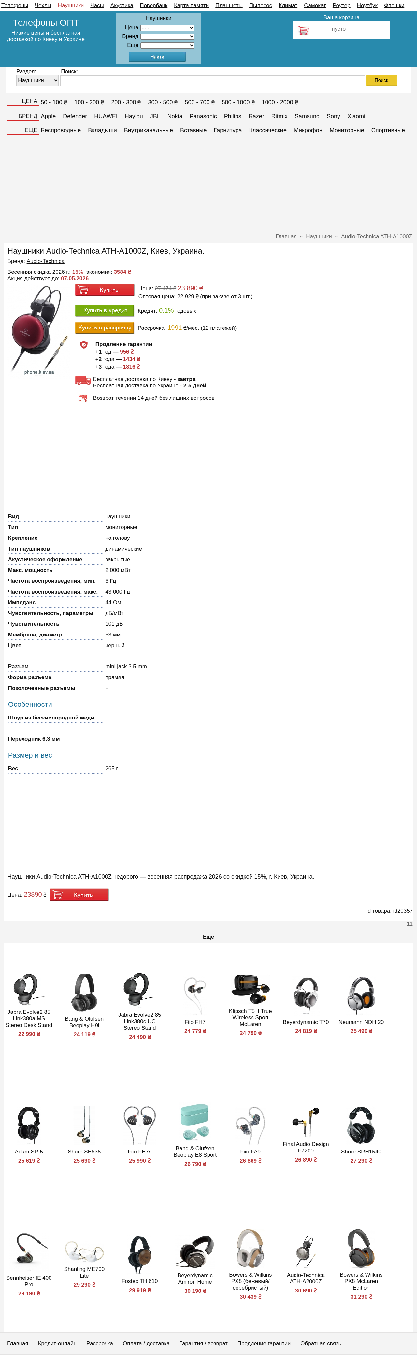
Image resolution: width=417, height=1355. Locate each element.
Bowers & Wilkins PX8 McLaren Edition (361, 1281)
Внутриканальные (148, 130)
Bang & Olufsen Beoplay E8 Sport (195, 1151)
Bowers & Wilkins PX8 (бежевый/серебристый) (250, 1281)
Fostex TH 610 (140, 1281)
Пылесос (260, 5)
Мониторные (347, 130)
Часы (97, 5)
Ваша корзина (342, 17)
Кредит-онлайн (57, 1343)
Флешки (394, 5)
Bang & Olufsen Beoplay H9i (84, 1022)
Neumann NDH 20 (361, 1022)
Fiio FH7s (139, 1152)
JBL (155, 116)
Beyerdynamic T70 (306, 1022)
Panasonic (203, 116)
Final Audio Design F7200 (306, 1147)
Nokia (174, 116)
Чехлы (43, 5)
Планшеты (229, 5)
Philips (232, 116)
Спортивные (388, 130)
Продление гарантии (264, 1343)
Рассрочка (99, 1343)
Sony (333, 116)
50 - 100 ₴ (54, 102)
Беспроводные (61, 130)
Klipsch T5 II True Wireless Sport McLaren (250, 1017)
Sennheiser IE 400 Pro (29, 1281)
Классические (268, 130)
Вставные (193, 130)
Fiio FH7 (195, 1022)
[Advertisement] (208, 186)
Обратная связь (320, 1343)
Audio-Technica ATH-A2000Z (306, 1278)
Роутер (342, 5)
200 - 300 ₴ (126, 102)
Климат (288, 5)
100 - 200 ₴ (89, 102)
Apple (48, 116)
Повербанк (153, 5)
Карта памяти (191, 5)
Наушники (71, 5)
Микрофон (308, 130)
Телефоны (14, 5)
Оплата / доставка (146, 1343)
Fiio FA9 (250, 1152)
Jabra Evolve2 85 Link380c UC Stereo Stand (139, 1021)
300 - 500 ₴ (163, 102)
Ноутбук (367, 5)
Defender (75, 116)
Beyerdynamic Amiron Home (195, 1278)
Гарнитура (228, 130)
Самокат (315, 5)
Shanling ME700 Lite (84, 1272)
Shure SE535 (84, 1152)
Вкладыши (102, 130)
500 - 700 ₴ (199, 102)
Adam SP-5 (29, 1152)
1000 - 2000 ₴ (280, 102)
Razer (256, 116)
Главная (17, 1343)
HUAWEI (105, 116)
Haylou (134, 116)
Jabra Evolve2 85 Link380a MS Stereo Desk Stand (29, 1018)
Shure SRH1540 (361, 1152)
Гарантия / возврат (204, 1343)
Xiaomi (356, 116)
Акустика (121, 5)
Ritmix (279, 116)
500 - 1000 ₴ (238, 102)
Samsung (307, 116)
